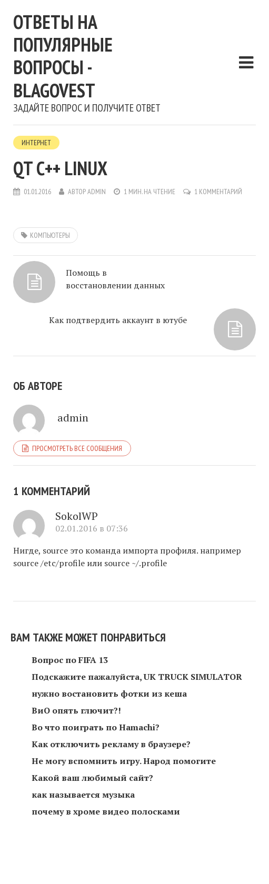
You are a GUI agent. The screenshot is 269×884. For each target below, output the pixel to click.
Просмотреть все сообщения (77, 448)
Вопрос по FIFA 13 (70, 660)
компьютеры (50, 235)
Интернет (36, 142)
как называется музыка (83, 794)
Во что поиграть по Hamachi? (96, 727)
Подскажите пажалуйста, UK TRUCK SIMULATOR (137, 676)
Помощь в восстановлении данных (115, 279)
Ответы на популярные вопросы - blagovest (63, 56)
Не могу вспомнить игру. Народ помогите (124, 761)
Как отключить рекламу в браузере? (111, 744)
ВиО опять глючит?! (76, 710)
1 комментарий (218, 191)
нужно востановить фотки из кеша (109, 693)
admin (96, 191)
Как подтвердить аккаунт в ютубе (118, 320)
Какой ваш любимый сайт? (92, 777)
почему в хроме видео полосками (106, 811)
